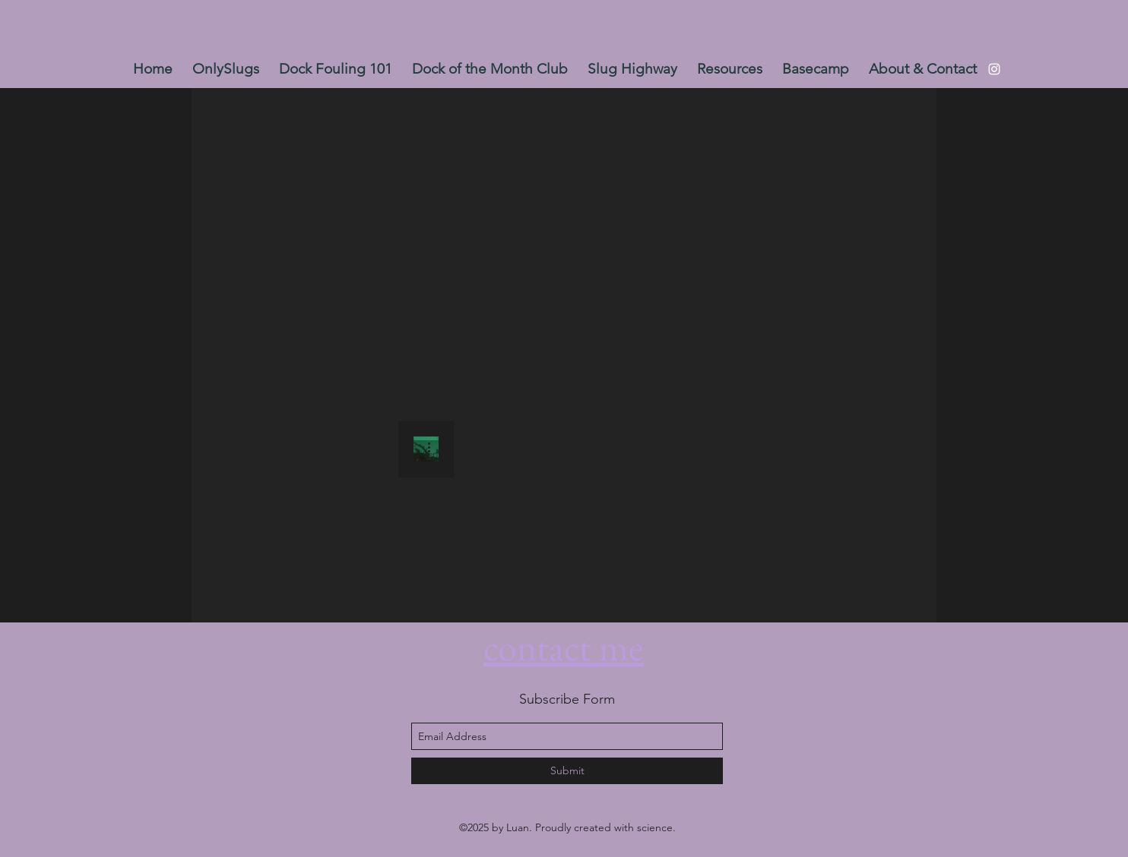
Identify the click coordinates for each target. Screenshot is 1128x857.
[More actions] (434, 447)
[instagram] (994, 69)
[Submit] (567, 771)
